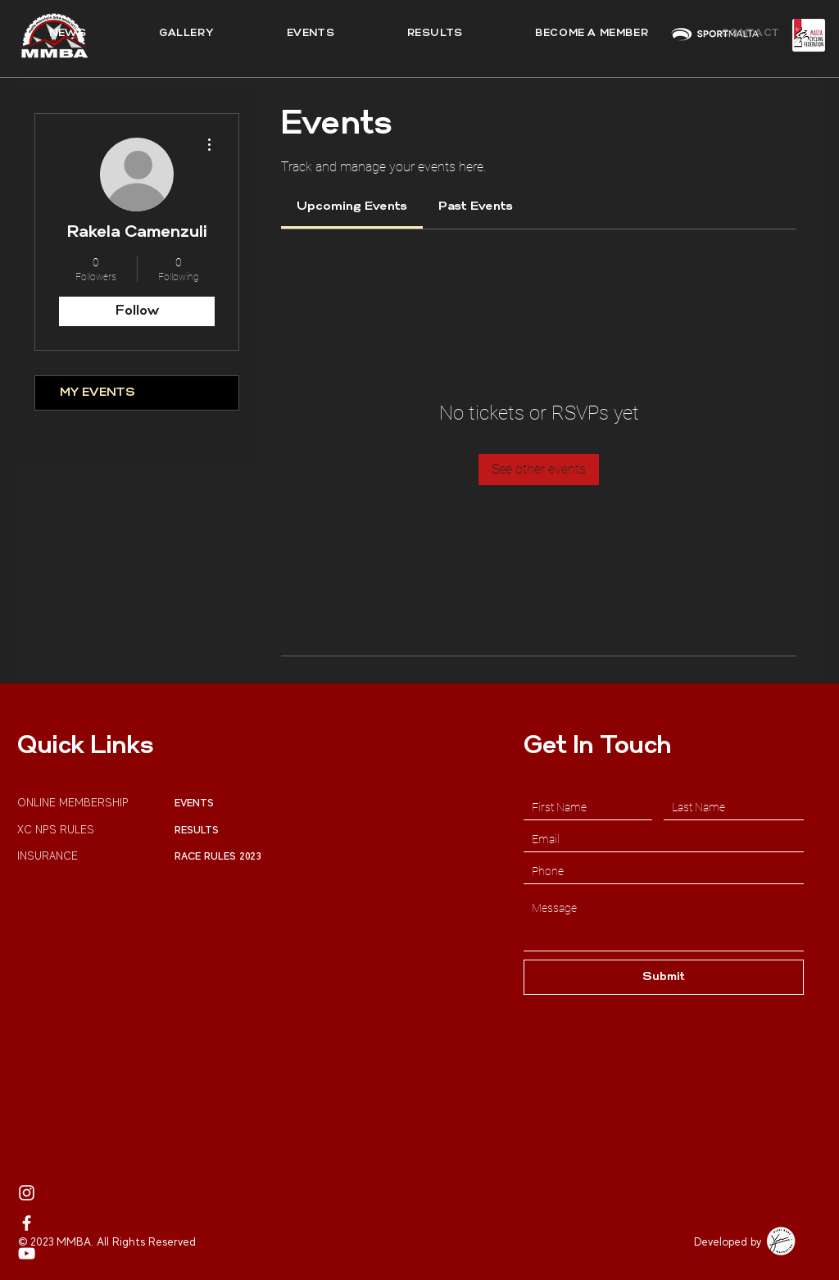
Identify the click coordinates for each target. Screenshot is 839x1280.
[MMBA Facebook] (26, 1223)
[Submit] (664, 977)
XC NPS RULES (55, 830)
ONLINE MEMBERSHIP (74, 803)
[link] (352, 207)
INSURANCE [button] (49, 856)
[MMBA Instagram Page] (26, 1192)
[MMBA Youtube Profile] (26, 1253)
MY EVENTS (97, 393)
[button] (434, 33)
